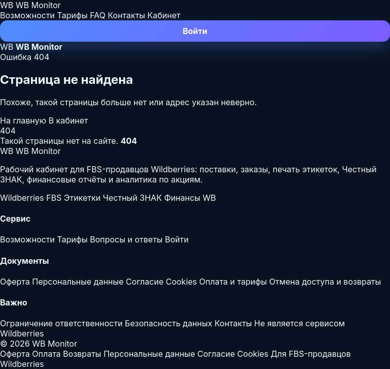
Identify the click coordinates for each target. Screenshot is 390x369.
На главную (24, 120)
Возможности (27, 15)
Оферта (15, 281)
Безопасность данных (168, 323)
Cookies (181, 281)
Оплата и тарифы (233, 281)
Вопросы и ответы (126, 239)
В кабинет (68, 120)
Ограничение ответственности (61, 323)
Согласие (145, 281)
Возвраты (82, 354)
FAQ (98, 15)
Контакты (126, 15)
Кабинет (163, 15)
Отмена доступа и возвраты (325, 281)
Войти (195, 31)
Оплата (46, 354)
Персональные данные (77, 281)
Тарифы (72, 15)
